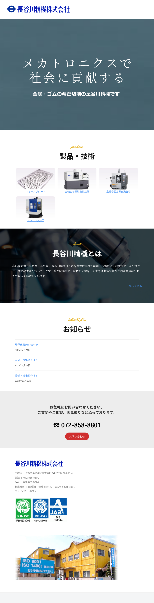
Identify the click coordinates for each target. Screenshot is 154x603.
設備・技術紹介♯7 (27, 360)
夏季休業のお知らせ (27, 344)
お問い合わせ (77, 436)
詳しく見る (135, 285)
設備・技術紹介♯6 (27, 375)
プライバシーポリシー (27, 491)
